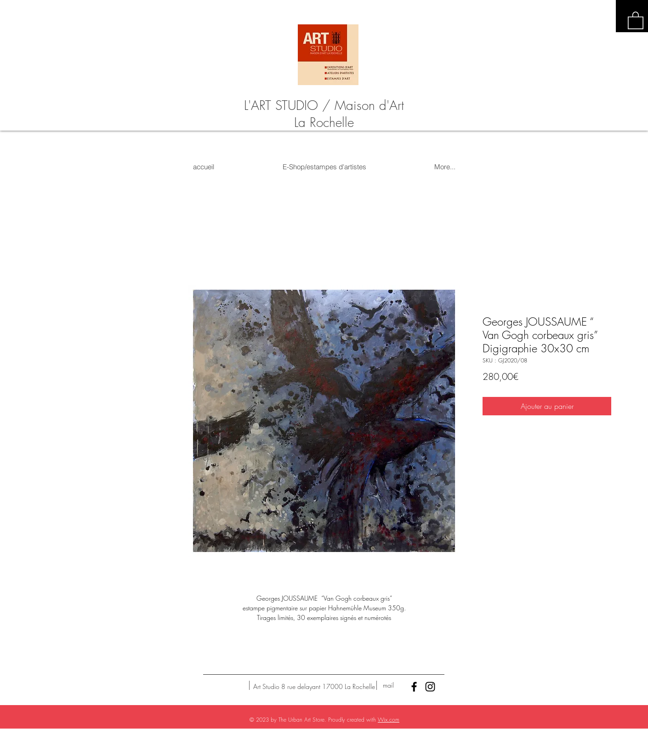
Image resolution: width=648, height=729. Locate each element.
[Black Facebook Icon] (414, 686)
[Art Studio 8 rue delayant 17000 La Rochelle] (314, 686)
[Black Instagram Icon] (430, 686)
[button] (635, 20)
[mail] (388, 685)
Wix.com (388, 719)
